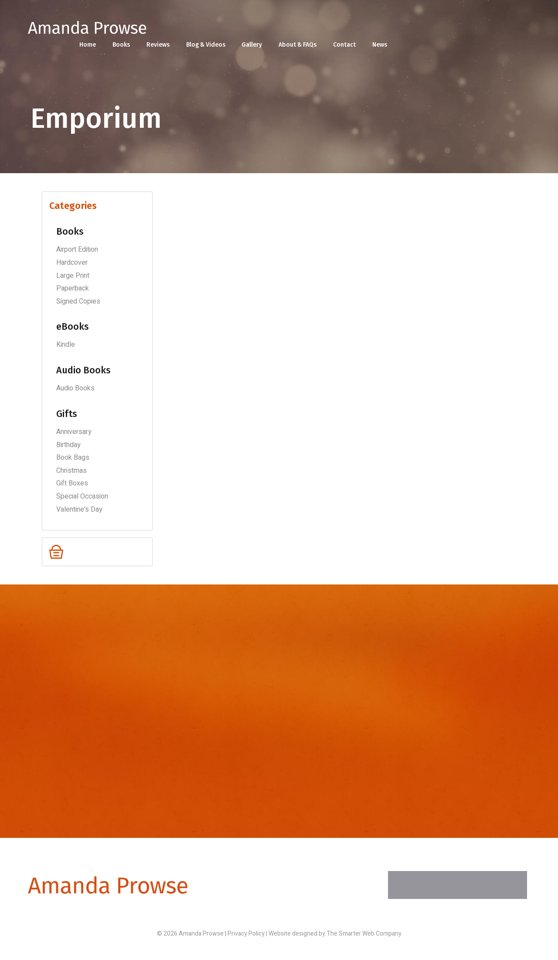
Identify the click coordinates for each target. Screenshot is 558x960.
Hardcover (72, 262)
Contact (479, 30)
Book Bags (72, 457)
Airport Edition (77, 249)
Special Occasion (82, 496)
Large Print (72, 275)
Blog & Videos (339, 30)
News (514, 30)
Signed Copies (78, 301)
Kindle (65, 344)
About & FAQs (431, 30)
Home (220, 30)
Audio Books (75, 388)
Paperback (72, 288)
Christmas (71, 470)
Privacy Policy (246, 933)
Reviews (290, 30)
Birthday (68, 445)
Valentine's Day (79, 509)
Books (253, 30)
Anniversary (74, 432)
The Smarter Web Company (364, 933)
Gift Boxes (72, 483)
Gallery (385, 30)
